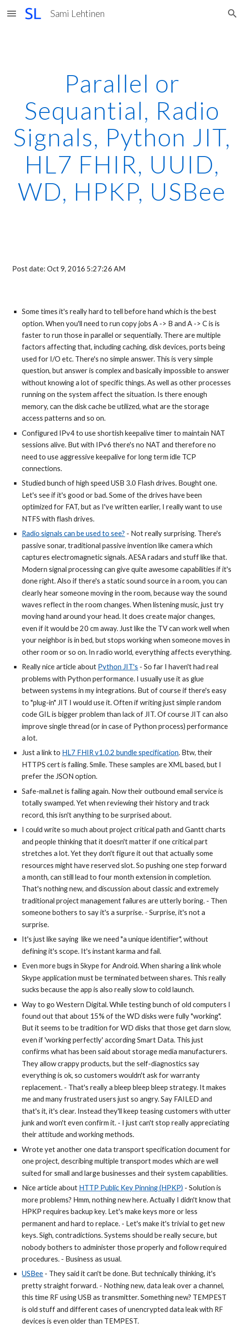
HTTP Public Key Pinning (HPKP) (131, 1188)
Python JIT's (118, 667)
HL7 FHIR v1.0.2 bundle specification (120, 752)
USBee (32, 1273)
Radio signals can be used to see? (73, 533)
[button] (11, 13)
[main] (121, 137)
